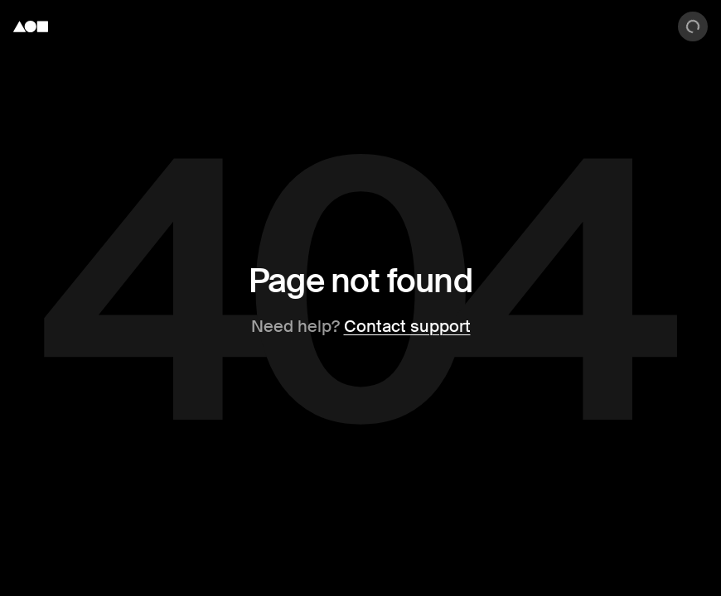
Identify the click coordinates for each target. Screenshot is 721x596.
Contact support (407, 326)
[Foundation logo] (30, 26)
